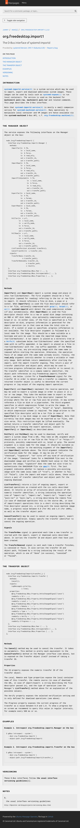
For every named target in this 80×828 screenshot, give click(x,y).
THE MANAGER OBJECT (12, 62)
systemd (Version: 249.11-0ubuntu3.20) (29, 48)
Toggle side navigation (15, 20)
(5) (58, 116)
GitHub (50, 817)
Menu (24, 3)
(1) (52, 95)
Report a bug (52, 48)
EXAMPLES (7, 69)
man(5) (15, 30)
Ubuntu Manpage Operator (26, 817)
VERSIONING (8, 72)
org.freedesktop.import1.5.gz (35, 30)
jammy (6, 30)
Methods (8, 288)
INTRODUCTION (9, 58)
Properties (9, 666)
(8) (18, 89)
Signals (8, 528)
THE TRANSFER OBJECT (12, 65)
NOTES (5, 76)
